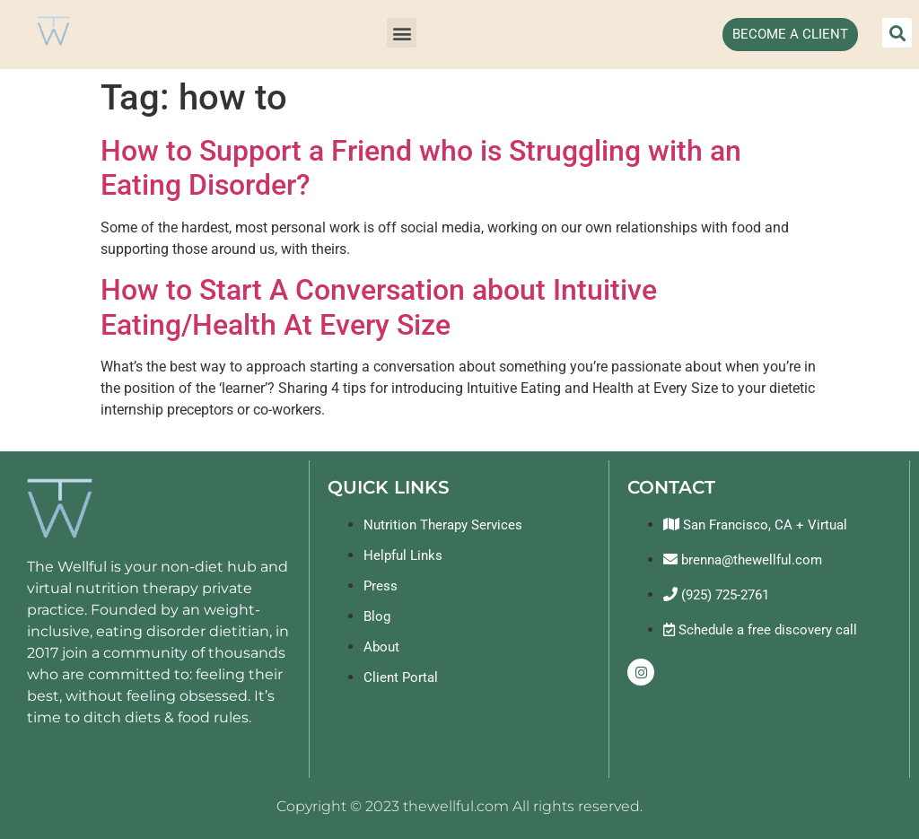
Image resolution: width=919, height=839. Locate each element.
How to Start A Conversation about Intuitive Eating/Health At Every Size (379, 307)
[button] (401, 33)
